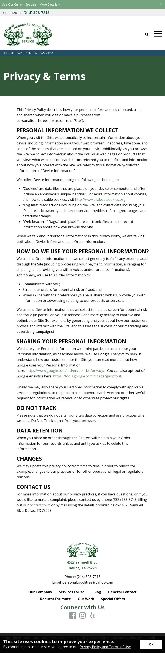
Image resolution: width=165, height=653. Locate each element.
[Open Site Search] (146, 34)
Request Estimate (55, 599)
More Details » (49, 4)
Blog (97, 592)
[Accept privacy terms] (151, 644)
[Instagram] (82, 615)
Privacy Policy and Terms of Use (105, 646)
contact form (40, 505)
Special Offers (113, 599)
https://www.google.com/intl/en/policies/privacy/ (65, 370)
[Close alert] (161, 4)
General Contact (122, 592)
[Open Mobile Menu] (158, 34)
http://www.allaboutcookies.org (100, 199)
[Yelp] (92, 615)
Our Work (86, 599)
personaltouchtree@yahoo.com (87, 582)
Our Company (40, 592)
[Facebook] (72, 615)
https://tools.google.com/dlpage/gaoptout (87, 376)
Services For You (73, 592)
